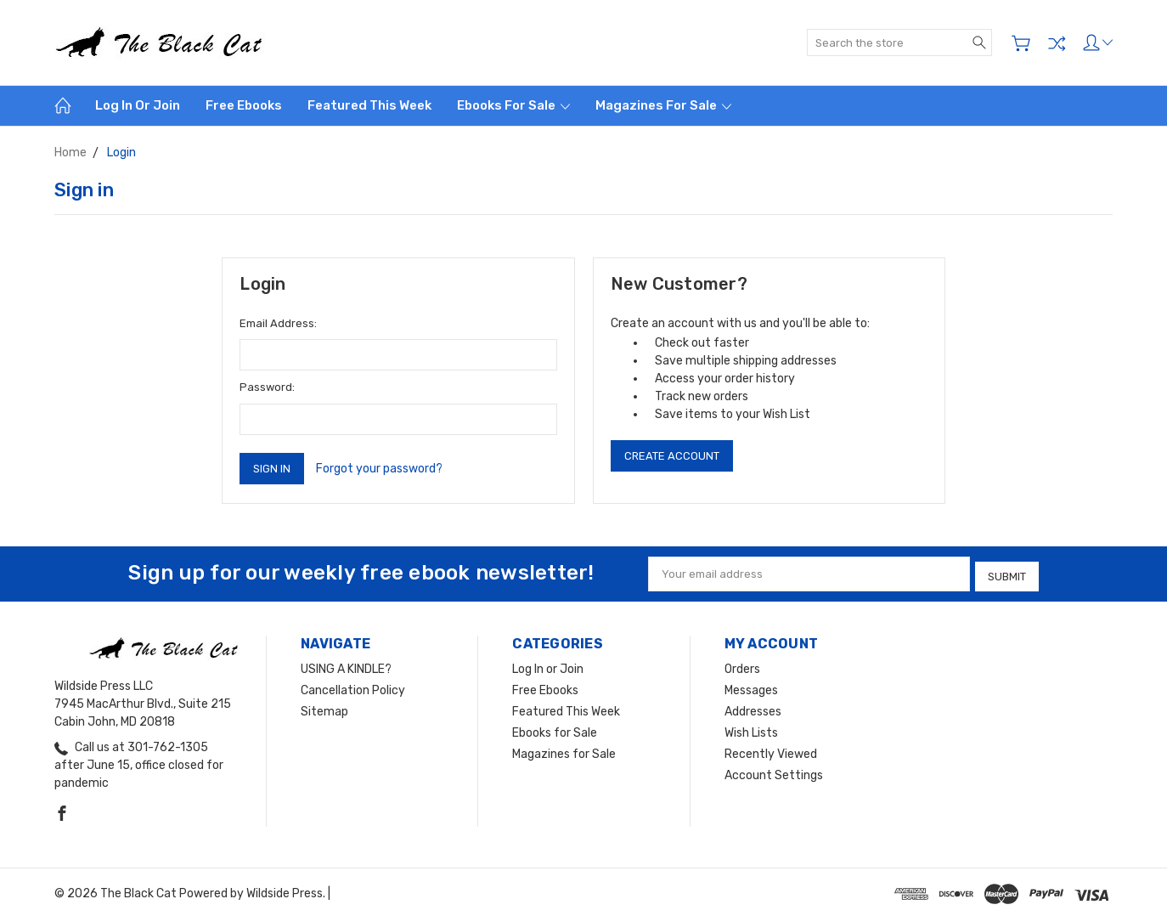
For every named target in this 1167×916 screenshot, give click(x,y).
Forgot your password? (379, 468)
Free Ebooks (244, 105)
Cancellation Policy (353, 687)
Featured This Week (369, 105)
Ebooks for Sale (513, 105)
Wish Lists (751, 729)
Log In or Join (137, 105)
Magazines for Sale (663, 105)
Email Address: (278, 323)
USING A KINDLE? (346, 666)
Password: (267, 387)
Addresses (752, 708)
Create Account (671, 456)
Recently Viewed (770, 751)
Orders (742, 666)
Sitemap (324, 708)
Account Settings (773, 772)
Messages (751, 687)
